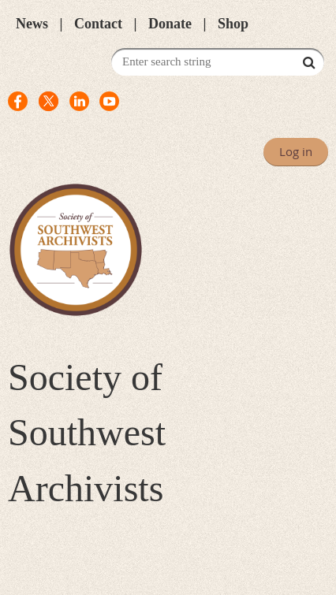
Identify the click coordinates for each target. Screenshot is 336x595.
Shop (233, 24)
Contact (98, 24)
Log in (295, 151)
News (32, 24)
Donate (170, 24)
